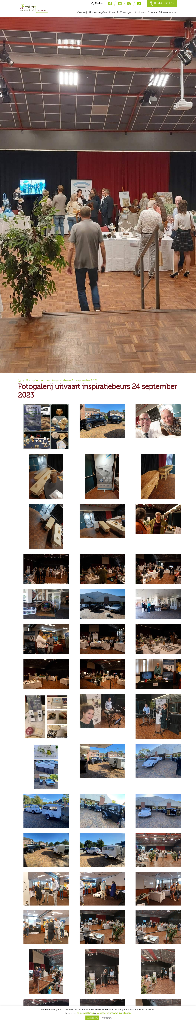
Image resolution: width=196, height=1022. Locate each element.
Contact (152, 12)
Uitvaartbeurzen (168, 12)
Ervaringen (126, 12)
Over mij (82, 12)
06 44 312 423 (164, 3)
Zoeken (98, 3)
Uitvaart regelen (98, 12)
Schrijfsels (140, 12)
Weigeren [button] (106, 1017)
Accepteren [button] (92, 1018)
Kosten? (113, 12)
